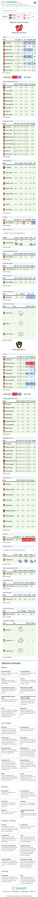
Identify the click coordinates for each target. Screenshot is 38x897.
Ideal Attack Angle (6, 748)
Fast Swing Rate (24, 727)
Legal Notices (25, 891)
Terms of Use (6, 891)
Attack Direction (24, 748)
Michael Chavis (9, 53)
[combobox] (19, 10)
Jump (21, 835)
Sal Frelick (8, 360)
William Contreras (10, 363)
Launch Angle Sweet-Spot (8, 687)
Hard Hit (23, 678)
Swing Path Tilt (5, 760)
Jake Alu (8, 66)
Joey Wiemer (9, 370)
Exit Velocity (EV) (5, 671)
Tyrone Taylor (9, 387)
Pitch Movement (25, 791)
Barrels (3, 678)
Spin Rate (22, 801)
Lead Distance (5, 835)
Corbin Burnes (9, 539)
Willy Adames (9, 373)
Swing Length (5, 737)
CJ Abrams (8, 43)
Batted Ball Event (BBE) (26, 687)
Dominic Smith (9, 56)
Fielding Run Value (25, 845)
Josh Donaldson (10, 380)
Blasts (3, 773)
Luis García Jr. (9, 63)
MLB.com (32, 891)
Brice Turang (9, 383)
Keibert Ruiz (9, 49)
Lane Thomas (9, 46)
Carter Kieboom (10, 60)
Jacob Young (9, 70)
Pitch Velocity (5, 791)
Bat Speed (4, 727)
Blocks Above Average (26, 859)
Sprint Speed (4, 875)
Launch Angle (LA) (25, 671)
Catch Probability (6, 859)
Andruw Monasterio (11, 377)
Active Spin (4, 801)
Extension (4, 810)
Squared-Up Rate (24, 760)
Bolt (22, 875)
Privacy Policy (16, 891)
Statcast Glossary (11, 663)
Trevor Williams (9, 223)
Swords (22, 773)
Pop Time (3, 824)
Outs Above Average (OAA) (8, 845)
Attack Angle (23, 737)
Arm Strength (23, 824)
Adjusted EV (23, 708)
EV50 (2, 708)
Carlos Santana (9, 366)
